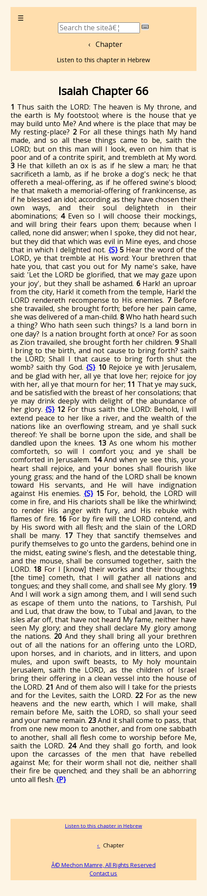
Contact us (103, 873)
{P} (61, 779)
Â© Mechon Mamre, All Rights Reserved (103, 865)
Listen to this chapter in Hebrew (103, 60)
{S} (113, 250)
